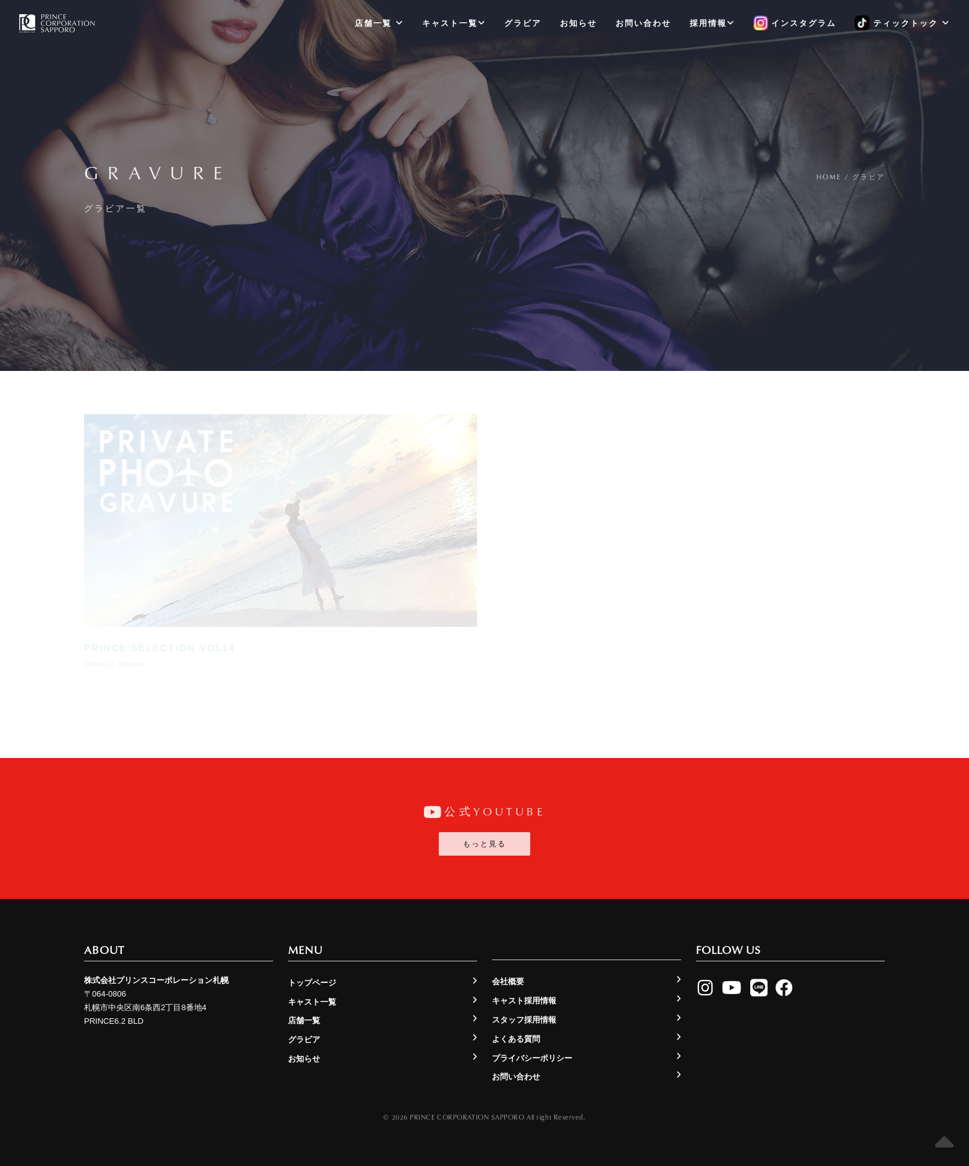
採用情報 (712, 23)
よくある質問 (516, 1039)
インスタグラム (795, 23)
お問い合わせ (643, 23)
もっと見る (484, 844)
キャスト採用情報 (524, 1000)
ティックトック (902, 23)
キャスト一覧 (454, 23)
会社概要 (508, 981)
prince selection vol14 (159, 648)
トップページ (312, 982)
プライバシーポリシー (532, 1058)
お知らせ (578, 23)
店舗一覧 (379, 23)
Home (829, 176)
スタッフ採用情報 (524, 1019)
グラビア (522, 23)
